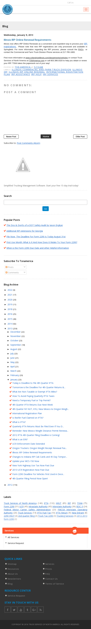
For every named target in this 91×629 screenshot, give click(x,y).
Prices (48, 568)
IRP (69, 503)
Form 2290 (9, 506)
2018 (10, 309)
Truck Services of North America (20, 503)
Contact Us (51, 578)
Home (46, 136)
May (12, 362)
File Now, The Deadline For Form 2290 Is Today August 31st (36, 236)
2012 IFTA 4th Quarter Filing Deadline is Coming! (36, 435)
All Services (13, 537)
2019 (10, 304)
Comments (12, 272)
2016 (10, 314)
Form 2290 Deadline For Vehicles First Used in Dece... (38, 474)
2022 (10, 289)
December (15, 331)
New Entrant (78, 512)
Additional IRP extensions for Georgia (24, 230)
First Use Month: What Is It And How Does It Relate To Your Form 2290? (41, 242)
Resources (13, 568)
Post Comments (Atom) (28, 143)
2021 (10, 294)
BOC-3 (79, 506)
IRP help (36, 74)
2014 (10, 323)
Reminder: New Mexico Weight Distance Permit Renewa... (40, 430)
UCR (21, 506)
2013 (10, 328)
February (15, 375)
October (14, 340)
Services (49, 563)
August (14, 349)
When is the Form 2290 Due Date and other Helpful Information (37, 248)
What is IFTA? (19, 422)
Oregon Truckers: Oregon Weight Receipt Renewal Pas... (39, 448)
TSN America (23, 67)
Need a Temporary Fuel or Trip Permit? (31, 400)
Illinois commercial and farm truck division (41, 69)
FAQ (47, 573)
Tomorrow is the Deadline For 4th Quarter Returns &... (38, 387)
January (14, 379)
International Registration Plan (27, 413)
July (12, 353)
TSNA (80, 503)
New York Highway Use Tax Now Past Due (33, 465)
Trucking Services (65, 515)
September (16, 344)
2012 (10, 484)
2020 (10, 299)
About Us (13, 573)
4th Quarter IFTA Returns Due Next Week (32, 404)
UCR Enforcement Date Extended (28, 443)
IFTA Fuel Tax (44, 512)
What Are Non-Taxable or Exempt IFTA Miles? (34, 391)
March (13, 370)
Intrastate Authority (38, 506)
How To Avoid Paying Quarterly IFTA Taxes (33, 396)
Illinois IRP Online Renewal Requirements (32, 452)
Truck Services (25, 512)
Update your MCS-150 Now (25, 461)
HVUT (58, 503)
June (12, 357)
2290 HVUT (9, 515)
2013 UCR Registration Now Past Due (30, 469)
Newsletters (14, 578)
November (15, 336)
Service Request (16, 543)
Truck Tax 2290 (45, 515)
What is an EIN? (20, 439)
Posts (10, 267)
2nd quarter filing (26, 515)
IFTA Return (62, 512)
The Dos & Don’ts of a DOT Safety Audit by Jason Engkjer (34, 225)
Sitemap (12, 563)
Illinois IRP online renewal (27, 72)
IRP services (50, 74)
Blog (10, 583)
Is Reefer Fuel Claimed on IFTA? (27, 417)
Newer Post (11, 136)
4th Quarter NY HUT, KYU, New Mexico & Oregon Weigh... (40, 409)
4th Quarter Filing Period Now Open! (30, 478)
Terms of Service (54, 583)
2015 (10, 318)
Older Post (80, 136)
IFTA (46, 503)
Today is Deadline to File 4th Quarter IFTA (32, 383)
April (12, 366)
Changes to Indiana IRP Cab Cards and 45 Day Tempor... (39, 456)
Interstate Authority (61, 506)
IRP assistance (20, 74)
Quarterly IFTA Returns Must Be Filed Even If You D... (38, 426)
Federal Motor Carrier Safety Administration (27, 509)
